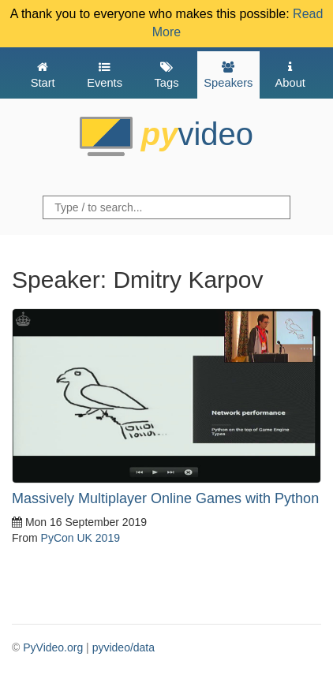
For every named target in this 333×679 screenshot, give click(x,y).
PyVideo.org (53, 647)
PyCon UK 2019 (80, 538)
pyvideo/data (123, 647)
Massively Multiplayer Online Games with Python (165, 498)
